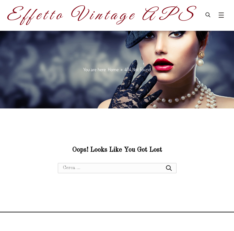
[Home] (113, 69)
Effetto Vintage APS (100, 15)
